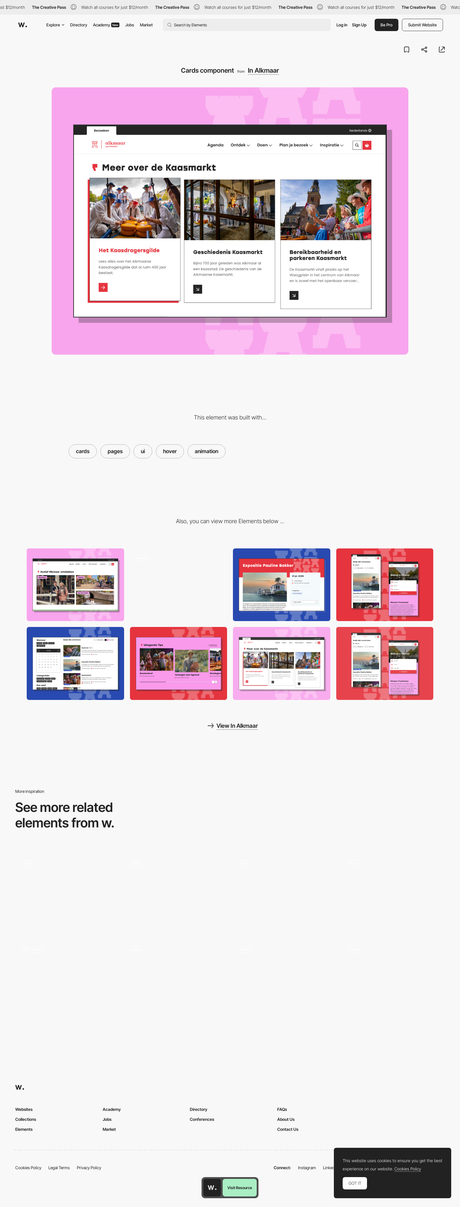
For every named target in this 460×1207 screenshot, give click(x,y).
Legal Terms (59, 1167)
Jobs (129, 24)
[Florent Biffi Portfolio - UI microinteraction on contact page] (175, 976)
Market (146, 24)
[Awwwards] (22, 25)
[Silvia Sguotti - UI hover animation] (284, 976)
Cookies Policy (28, 1167)
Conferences (202, 1119)
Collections (25, 1119)
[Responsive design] (385, 584)
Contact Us (287, 1129)
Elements (24, 1129)
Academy (106, 24)
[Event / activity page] (281, 584)
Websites (24, 1109)
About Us (286, 1119)
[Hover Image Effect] (393, 892)
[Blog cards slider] (178, 663)
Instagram (307, 1167)
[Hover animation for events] (178, 584)
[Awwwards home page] (212, 1187)
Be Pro (386, 24)
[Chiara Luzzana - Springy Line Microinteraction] (393, 976)
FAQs (282, 1109)
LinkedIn (330, 1167)
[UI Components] (66, 978)
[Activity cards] (75, 584)
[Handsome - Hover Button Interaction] (66, 890)
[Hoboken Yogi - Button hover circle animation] (284, 890)
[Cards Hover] (175, 892)
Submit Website (422, 24)
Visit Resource (239, 1187)
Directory (78, 24)
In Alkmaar (263, 70)
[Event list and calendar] (75, 663)
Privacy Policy (89, 1167)
